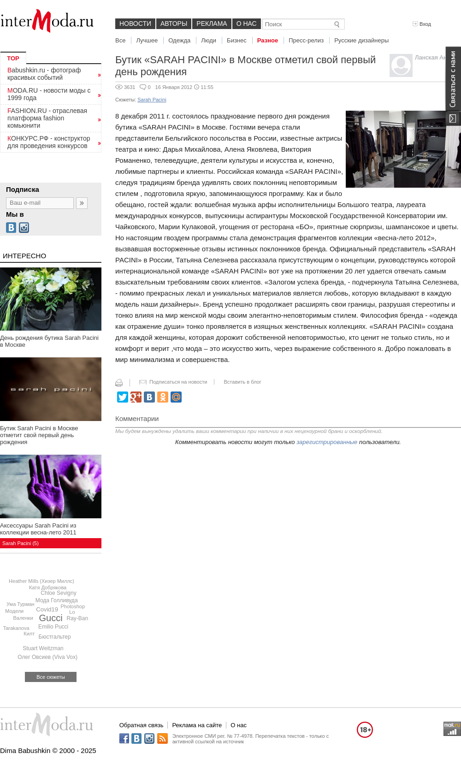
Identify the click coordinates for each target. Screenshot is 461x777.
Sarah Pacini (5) (20, 543)
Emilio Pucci (53, 626)
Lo (72, 612)
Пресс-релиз (306, 40)
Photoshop (72, 606)
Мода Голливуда (56, 600)
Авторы (173, 23)
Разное (267, 40)
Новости (135, 23)
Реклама (211, 23)
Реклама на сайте (197, 725)
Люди (208, 40)
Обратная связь (141, 725)
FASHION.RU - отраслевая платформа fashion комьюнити (47, 118)
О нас (246, 23)
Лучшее (147, 40)
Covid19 (47, 609)
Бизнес (237, 40)
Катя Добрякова (47, 587)
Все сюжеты (50, 677)
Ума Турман (20, 604)
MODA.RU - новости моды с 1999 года (49, 94)
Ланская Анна (434, 57)
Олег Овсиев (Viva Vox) (47, 657)
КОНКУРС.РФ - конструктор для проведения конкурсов (48, 142)
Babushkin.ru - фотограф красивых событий (44, 73)
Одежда (179, 40)
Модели (14, 611)
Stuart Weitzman (43, 648)
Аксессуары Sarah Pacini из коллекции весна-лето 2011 (38, 529)
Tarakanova (16, 628)
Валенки (23, 618)
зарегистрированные (326, 442)
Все (120, 40)
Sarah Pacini (151, 99)
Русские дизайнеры (361, 40)
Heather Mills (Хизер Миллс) (41, 581)
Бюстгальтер (55, 637)
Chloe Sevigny (58, 593)
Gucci (51, 618)
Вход (422, 24)
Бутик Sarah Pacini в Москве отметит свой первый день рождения (39, 435)
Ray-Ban (77, 618)
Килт (29, 633)
